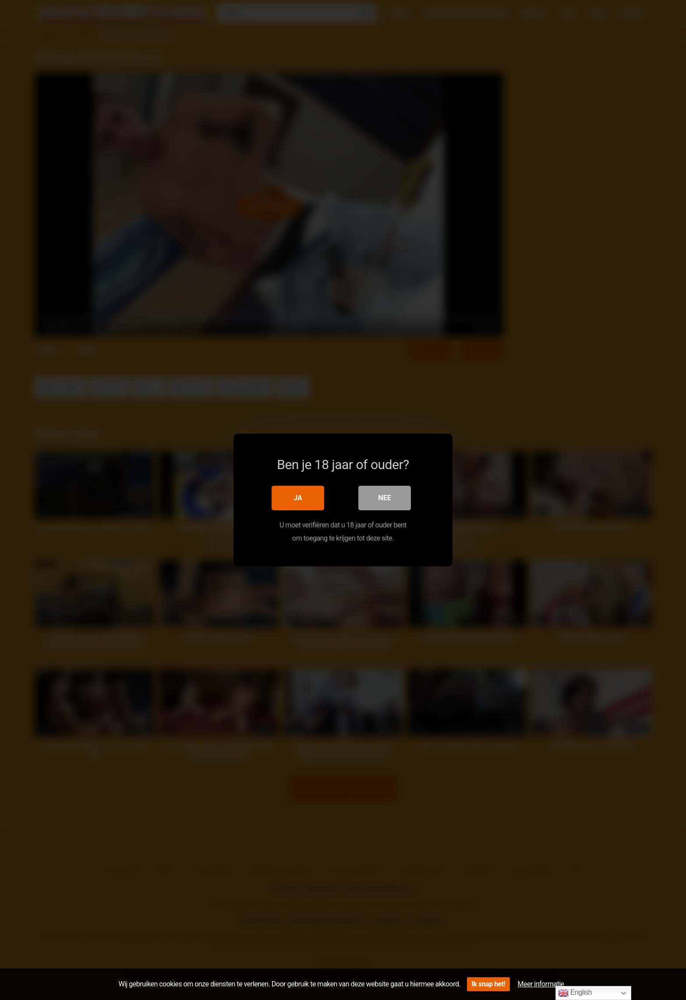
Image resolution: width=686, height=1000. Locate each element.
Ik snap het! (488, 984)
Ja (297, 498)
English (575, 993)
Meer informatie (541, 984)
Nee (384, 498)
